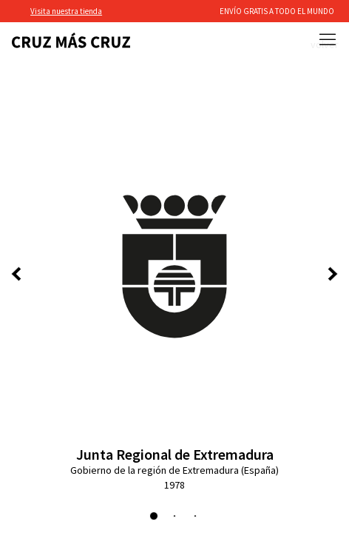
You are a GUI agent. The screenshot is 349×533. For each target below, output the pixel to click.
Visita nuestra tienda (66, 11)
